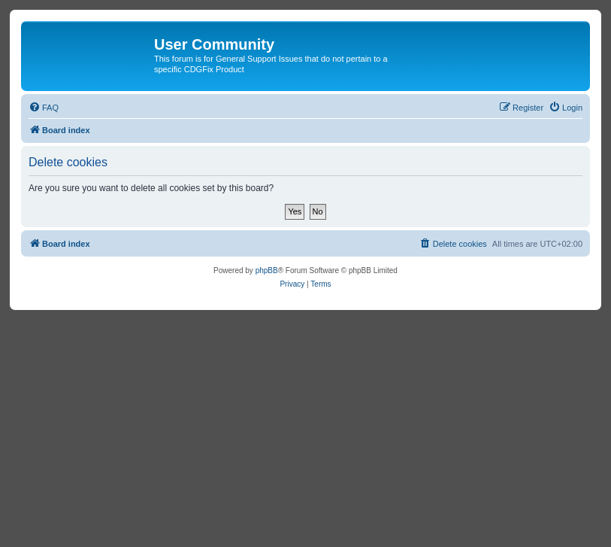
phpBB (267, 270)
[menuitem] (44, 108)
